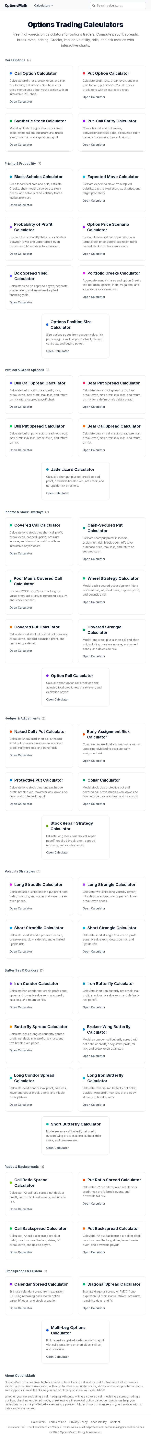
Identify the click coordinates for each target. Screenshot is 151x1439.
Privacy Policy (78, 1422)
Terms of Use (57, 1422)
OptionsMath (16, 5)
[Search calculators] (118, 5)
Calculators (44, 5)
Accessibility (99, 1422)
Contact (115, 1422)
